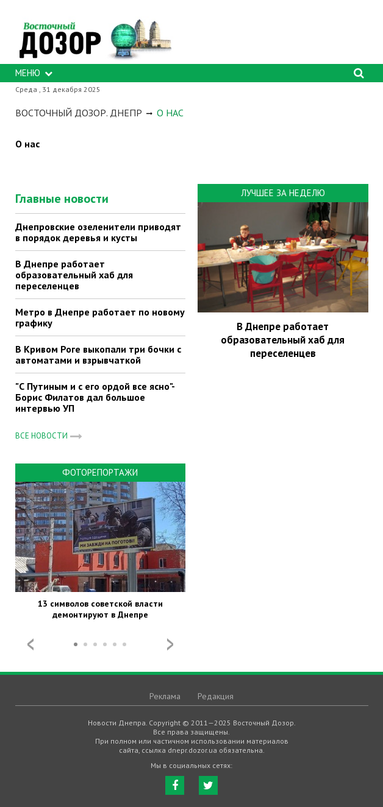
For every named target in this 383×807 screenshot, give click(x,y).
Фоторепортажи (100, 472)
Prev (30, 644)
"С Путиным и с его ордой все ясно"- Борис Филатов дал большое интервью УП (94, 397)
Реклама (165, 696)
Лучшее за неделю (283, 193)
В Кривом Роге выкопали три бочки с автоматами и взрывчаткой (98, 354)
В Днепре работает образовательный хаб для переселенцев (74, 275)
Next (170, 644)
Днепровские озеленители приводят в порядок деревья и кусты (98, 232)
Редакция (216, 696)
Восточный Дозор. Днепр (78, 113)
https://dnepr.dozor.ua (94, 35)
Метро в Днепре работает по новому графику (100, 317)
